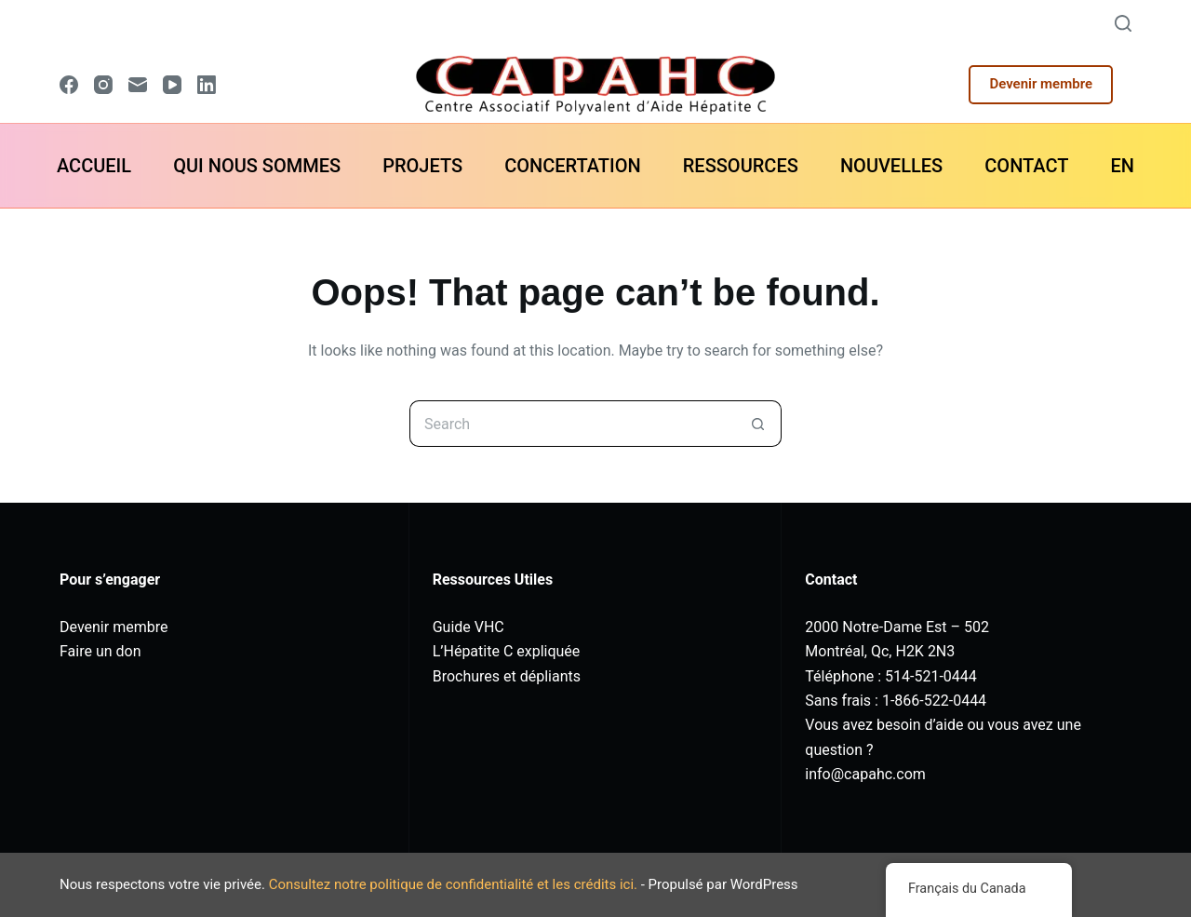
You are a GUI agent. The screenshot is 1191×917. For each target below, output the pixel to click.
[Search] (1123, 23)
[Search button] (758, 423)
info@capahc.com (865, 774)
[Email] (137, 84)
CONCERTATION (572, 166)
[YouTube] (172, 84)
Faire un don (100, 651)
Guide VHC (468, 627)
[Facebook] (69, 84)
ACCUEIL (94, 166)
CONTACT (1026, 166)
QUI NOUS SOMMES (257, 166)
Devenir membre (1040, 83)
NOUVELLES (891, 166)
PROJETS (422, 166)
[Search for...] (572, 423)
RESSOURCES (740, 166)
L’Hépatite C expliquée (507, 651)
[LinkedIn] (206, 84)
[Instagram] (103, 84)
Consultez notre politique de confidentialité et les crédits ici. (453, 884)
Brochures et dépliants (507, 676)
